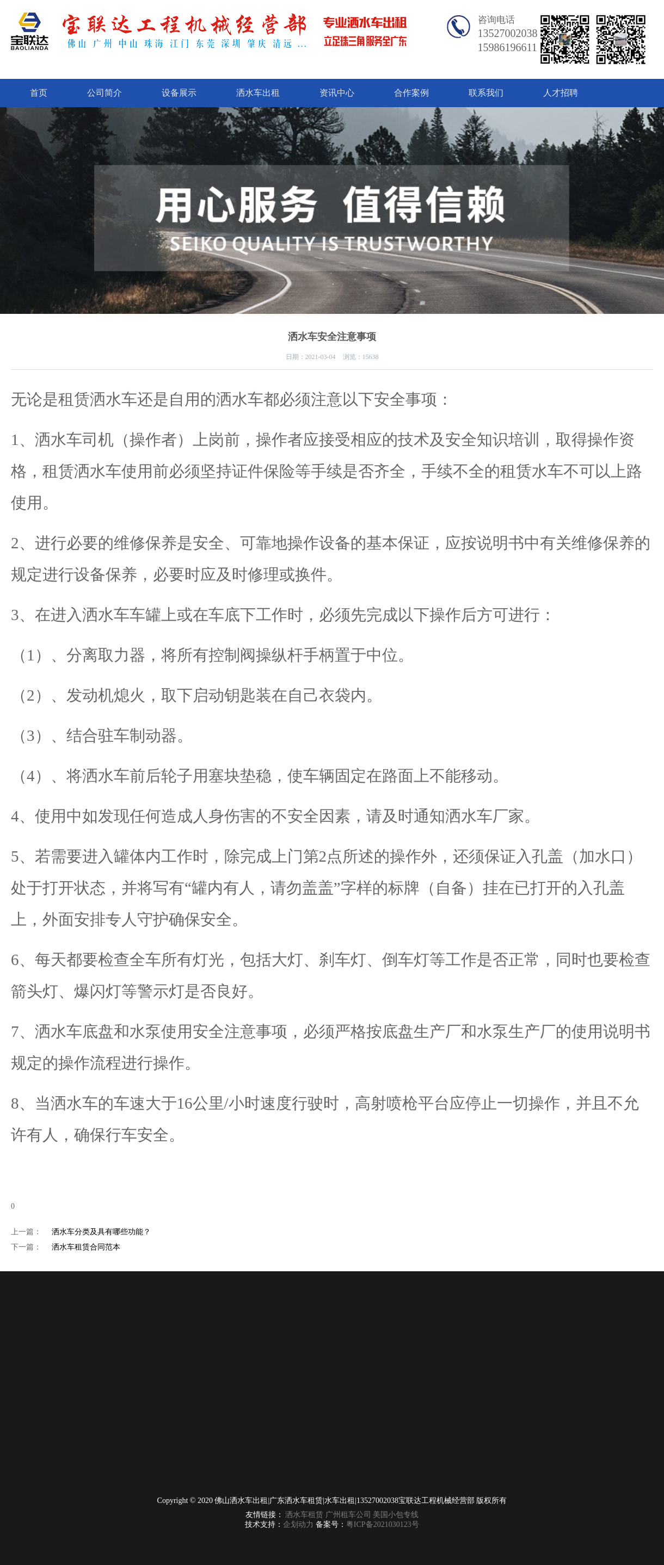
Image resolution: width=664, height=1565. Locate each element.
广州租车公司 (348, 1515)
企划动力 (298, 1524)
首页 (38, 92)
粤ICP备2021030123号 (382, 1524)
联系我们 (486, 92)
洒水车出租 (258, 92)
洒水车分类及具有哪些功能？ (101, 1232)
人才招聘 (560, 92)
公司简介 (104, 92)
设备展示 (179, 92)
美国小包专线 (396, 1515)
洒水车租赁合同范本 (86, 1247)
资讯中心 (336, 92)
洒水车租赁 (304, 1515)
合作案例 (411, 92)
